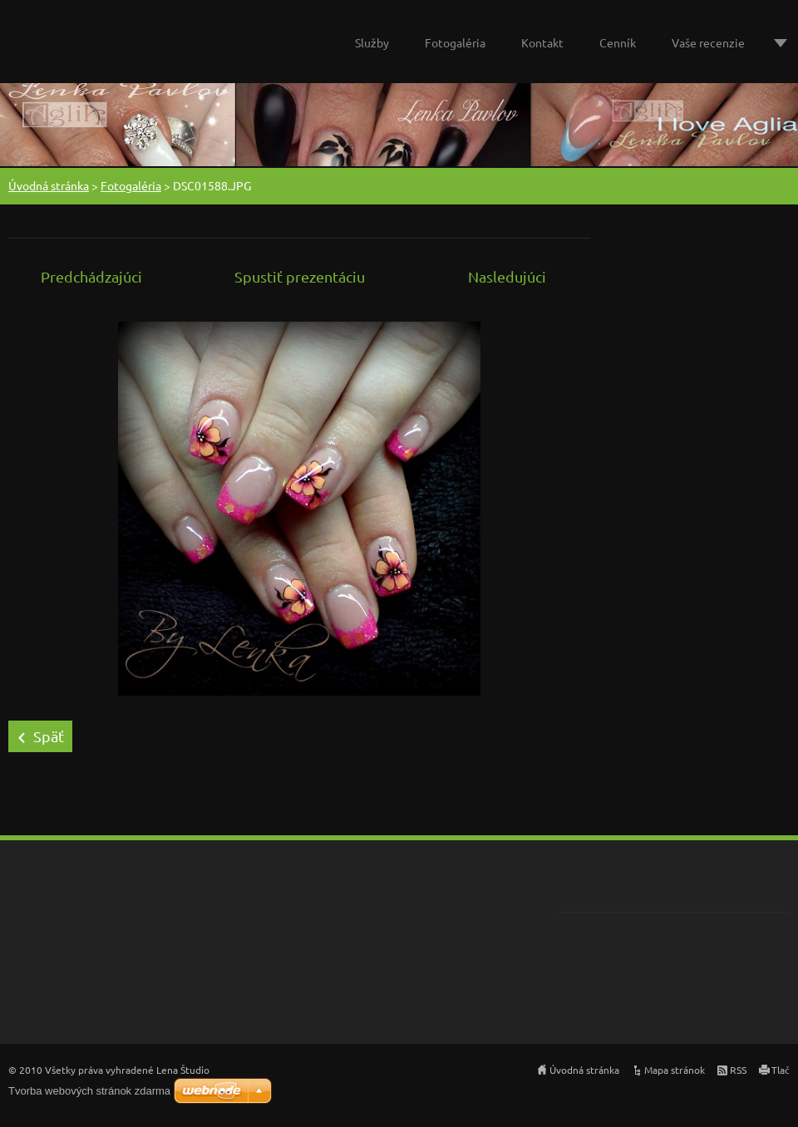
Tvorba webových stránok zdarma (89, 1091)
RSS (738, 1069)
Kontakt (542, 42)
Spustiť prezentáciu (299, 276)
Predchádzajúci (91, 276)
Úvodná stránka (48, 185)
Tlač (780, 1069)
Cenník (617, 42)
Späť (48, 736)
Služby (372, 42)
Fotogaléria (455, 42)
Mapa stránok (674, 1069)
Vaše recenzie (708, 42)
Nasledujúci (507, 276)
